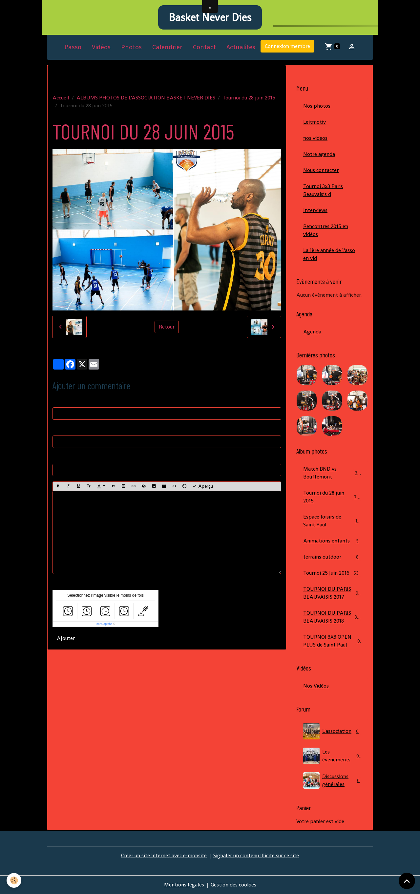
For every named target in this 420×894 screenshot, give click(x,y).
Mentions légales (184, 884)
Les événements (332, 756)
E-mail (60, 428)
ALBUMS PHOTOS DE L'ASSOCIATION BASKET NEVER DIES (145, 97)
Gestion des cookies (233, 884)
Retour (167, 326)
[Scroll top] (407, 881)
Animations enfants (332, 541)
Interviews (315, 210)
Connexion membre (287, 46)
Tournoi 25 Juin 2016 (332, 573)
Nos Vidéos (316, 685)
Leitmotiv (314, 121)
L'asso (72, 47)
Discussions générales (332, 780)
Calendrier (167, 47)
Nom (58, 400)
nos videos (315, 138)
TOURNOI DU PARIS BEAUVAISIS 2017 (332, 592)
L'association (332, 731)
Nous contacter (321, 170)
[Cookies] (14, 880)
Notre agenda (319, 154)
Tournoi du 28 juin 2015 (248, 97)
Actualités (240, 47)
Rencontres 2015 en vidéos (325, 230)
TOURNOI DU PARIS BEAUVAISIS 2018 (332, 616)
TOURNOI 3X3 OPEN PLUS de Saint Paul (332, 640)
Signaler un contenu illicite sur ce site (256, 855)
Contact (204, 47)
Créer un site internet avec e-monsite (164, 855)
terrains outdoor (332, 557)
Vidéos (101, 47)
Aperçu (202, 486)
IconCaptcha (104, 624)
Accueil (60, 97)
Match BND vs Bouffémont (332, 472)
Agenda (312, 331)
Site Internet (67, 457)
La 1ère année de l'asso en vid (329, 254)
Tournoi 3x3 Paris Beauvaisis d (323, 190)
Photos (131, 47)
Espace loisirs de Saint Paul (332, 520)
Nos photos (316, 105)
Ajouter (66, 638)
